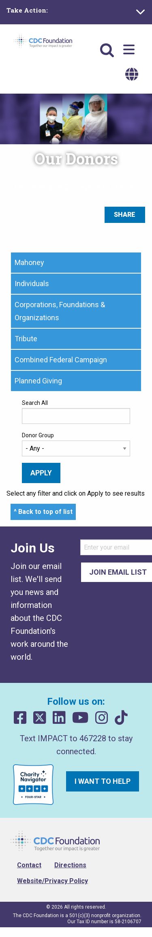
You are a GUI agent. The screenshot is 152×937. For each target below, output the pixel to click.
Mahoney (29, 262)
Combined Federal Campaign (61, 359)
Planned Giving (38, 381)
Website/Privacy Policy (52, 881)
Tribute (26, 338)
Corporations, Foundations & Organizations (60, 311)
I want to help (103, 781)
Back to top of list (45, 512)
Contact (29, 865)
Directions (70, 865)
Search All (35, 403)
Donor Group (38, 435)
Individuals (32, 283)
